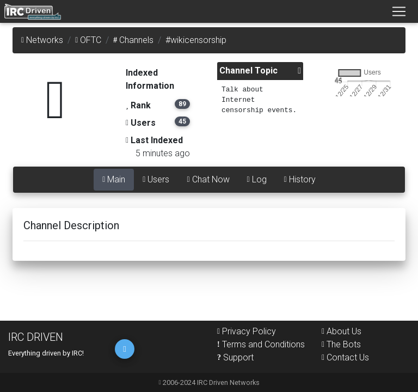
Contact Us (345, 357)
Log (257, 179)
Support (235, 357)
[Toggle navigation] (399, 11)
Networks (42, 40)
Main (113, 179)
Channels (133, 40)
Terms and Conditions (261, 344)
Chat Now (208, 179)
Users (156, 179)
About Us (341, 331)
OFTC (88, 40)
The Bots (341, 344)
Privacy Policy (246, 331)
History (300, 179)
